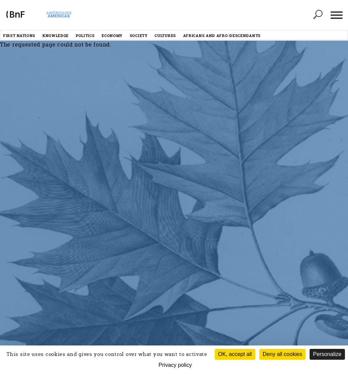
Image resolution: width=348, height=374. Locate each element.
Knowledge (55, 35)
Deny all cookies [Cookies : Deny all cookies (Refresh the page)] (282, 354)
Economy (112, 35)
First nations (19, 35)
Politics (85, 35)
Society (139, 35)
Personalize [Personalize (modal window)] (327, 354)
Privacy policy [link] (175, 365)
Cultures (165, 35)
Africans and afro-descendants (222, 35)
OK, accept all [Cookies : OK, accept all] (235, 354)
